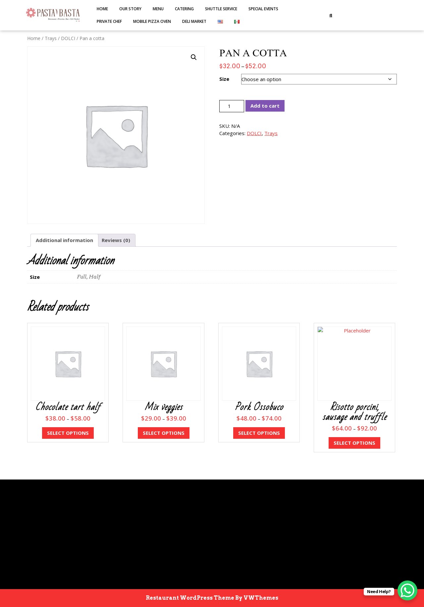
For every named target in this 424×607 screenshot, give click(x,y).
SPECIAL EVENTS (263, 9)
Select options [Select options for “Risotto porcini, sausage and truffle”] (354, 442)
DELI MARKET (194, 21)
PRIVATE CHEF (109, 21)
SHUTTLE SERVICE (221, 9)
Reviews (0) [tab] (116, 240)
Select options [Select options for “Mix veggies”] (164, 433)
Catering (184, 9)
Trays (51, 38)
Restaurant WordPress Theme (190, 598)
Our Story (130, 9)
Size (224, 79)
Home (102, 9)
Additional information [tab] (64, 240)
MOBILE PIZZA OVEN (152, 21)
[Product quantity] (231, 106)
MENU (158, 9)
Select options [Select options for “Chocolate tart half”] (68, 433)
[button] (194, 57)
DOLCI (68, 38)
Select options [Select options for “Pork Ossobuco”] (259, 433)
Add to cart (265, 105)
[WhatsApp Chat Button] (407, 590)
